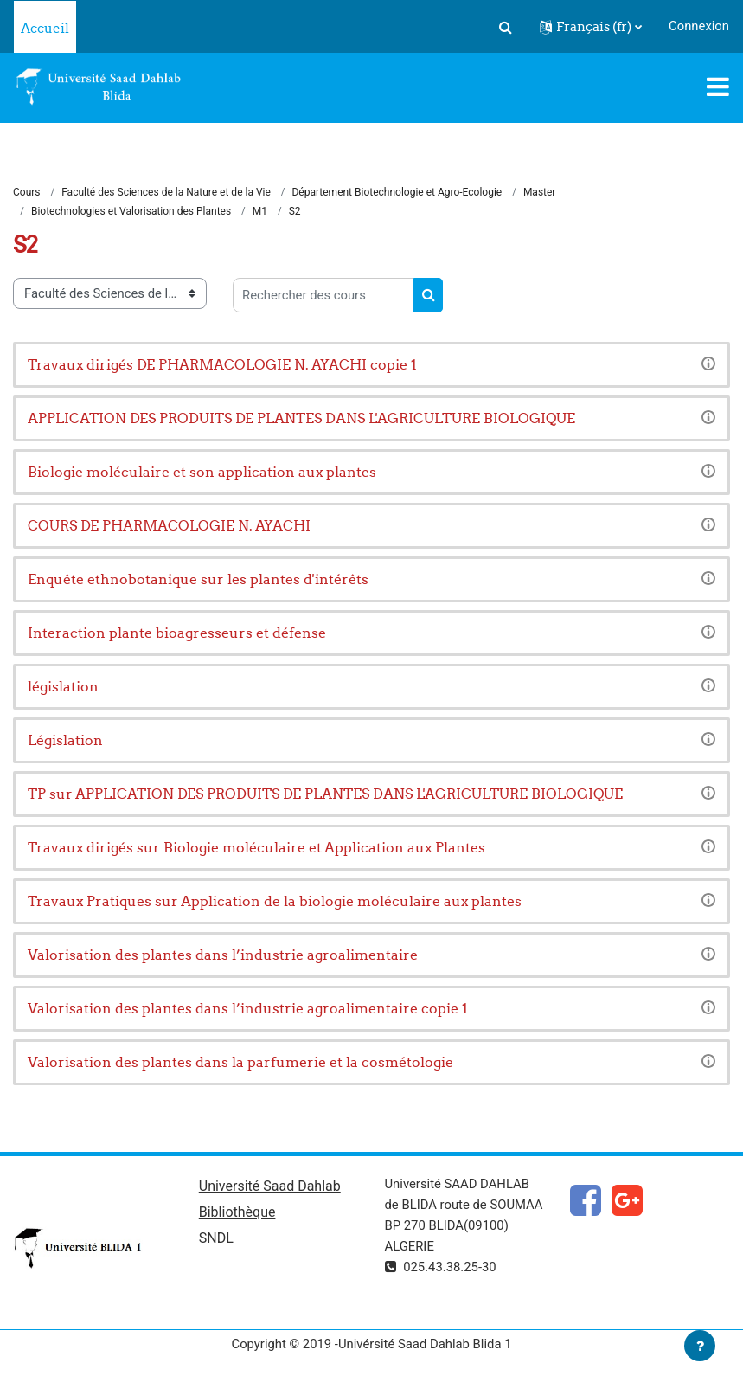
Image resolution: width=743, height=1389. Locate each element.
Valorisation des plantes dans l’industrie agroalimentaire (223, 954)
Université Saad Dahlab (270, 1186)
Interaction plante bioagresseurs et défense (177, 632)
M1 (260, 211)
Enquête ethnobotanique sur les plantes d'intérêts (198, 579)
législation (63, 686)
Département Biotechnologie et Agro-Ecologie (396, 192)
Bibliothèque (237, 1212)
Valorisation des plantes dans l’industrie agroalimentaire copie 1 (248, 1008)
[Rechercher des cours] (323, 295)
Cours (27, 192)
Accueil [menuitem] (45, 28)
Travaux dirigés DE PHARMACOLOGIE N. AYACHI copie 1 (222, 364)
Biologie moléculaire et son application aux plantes (202, 471)
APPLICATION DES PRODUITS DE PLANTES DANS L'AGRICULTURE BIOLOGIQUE (301, 418)
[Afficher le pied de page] (699, 1345)
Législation (65, 740)
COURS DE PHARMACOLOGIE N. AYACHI (169, 525)
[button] (505, 27)
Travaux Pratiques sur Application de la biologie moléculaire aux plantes (275, 901)
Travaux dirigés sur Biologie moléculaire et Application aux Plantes (256, 847)
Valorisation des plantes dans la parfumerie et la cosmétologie (240, 1062)
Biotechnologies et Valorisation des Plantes (131, 211)
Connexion (699, 26)
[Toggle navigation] (718, 86)
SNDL (216, 1238)
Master (539, 192)
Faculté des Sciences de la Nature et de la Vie (166, 192)
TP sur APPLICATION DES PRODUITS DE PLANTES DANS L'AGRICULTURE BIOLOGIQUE (325, 793)
